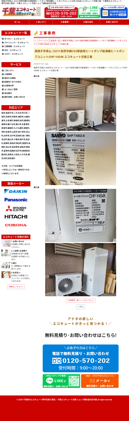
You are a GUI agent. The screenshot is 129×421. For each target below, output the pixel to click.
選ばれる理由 (9, 78)
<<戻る (80, 307)
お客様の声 (8, 86)
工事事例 (7, 74)
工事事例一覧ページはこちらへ (80, 300)
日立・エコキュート (11, 50)
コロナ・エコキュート (12, 54)
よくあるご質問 (9, 89)
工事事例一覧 (54, 41)
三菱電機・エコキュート (13, 46)
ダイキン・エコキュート (13, 39)
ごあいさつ (8, 70)
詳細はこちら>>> (16, 287)
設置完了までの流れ (11, 82)
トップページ (40, 41)
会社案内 (7, 93)
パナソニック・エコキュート (15, 43)
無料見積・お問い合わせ (13, 97)
